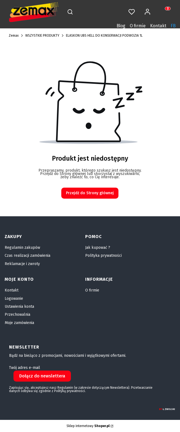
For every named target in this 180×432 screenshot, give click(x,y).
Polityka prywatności (103, 255)
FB (173, 25)
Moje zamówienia (19, 322)
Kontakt (158, 25)
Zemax (14, 35)
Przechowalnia (17, 314)
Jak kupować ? (97, 247)
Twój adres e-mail (24, 367)
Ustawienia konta (19, 306)
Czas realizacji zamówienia (27, 255)
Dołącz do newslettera (42, 376)
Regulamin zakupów (22, 247)
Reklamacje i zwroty (22, 263)
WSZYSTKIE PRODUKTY (42, 35)
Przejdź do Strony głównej (90, 193)
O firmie (138, 25)
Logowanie (14, 298)
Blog (121, 25)
